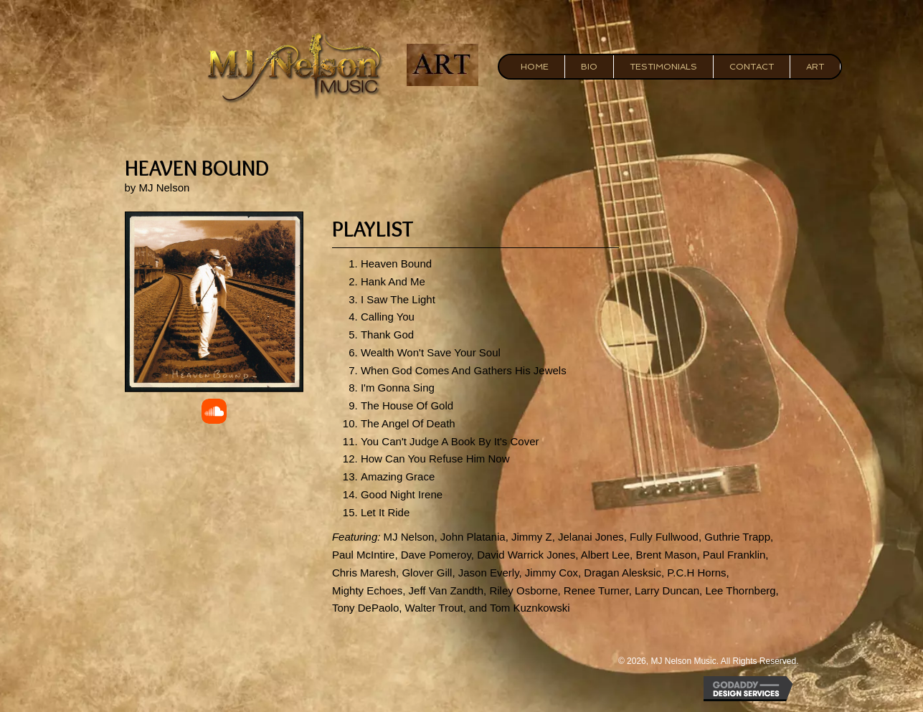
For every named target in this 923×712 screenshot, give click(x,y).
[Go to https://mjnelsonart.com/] (442, 65)
